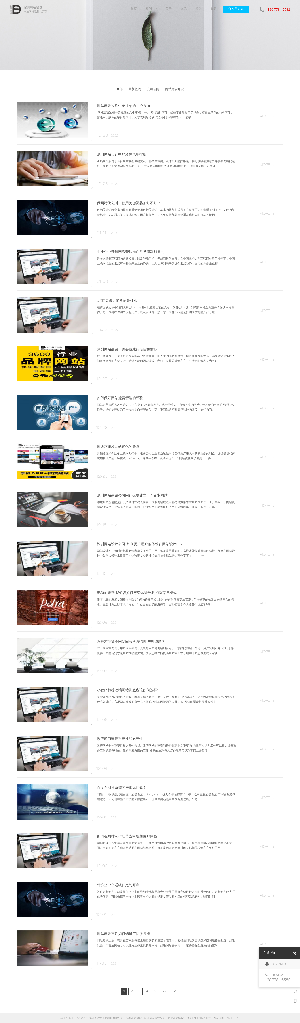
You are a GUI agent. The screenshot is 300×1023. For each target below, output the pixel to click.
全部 (119, 89)
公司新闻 (153, 89)
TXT (237, 1018)
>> (164, 991)
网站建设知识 (174, 89)
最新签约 (135, 89)
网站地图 (218, 1018)
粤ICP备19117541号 (199, 1018)
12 (174, 991)
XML (230, 1018)
